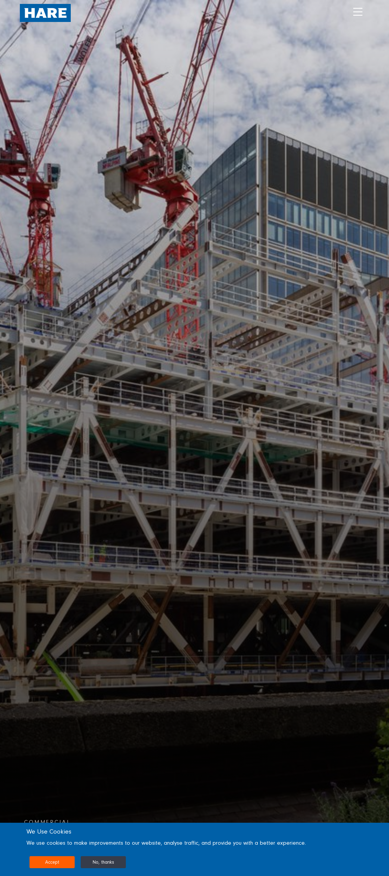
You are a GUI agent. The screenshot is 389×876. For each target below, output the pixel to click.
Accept (52, 862)
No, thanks (103, 862)
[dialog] (194, 849)
